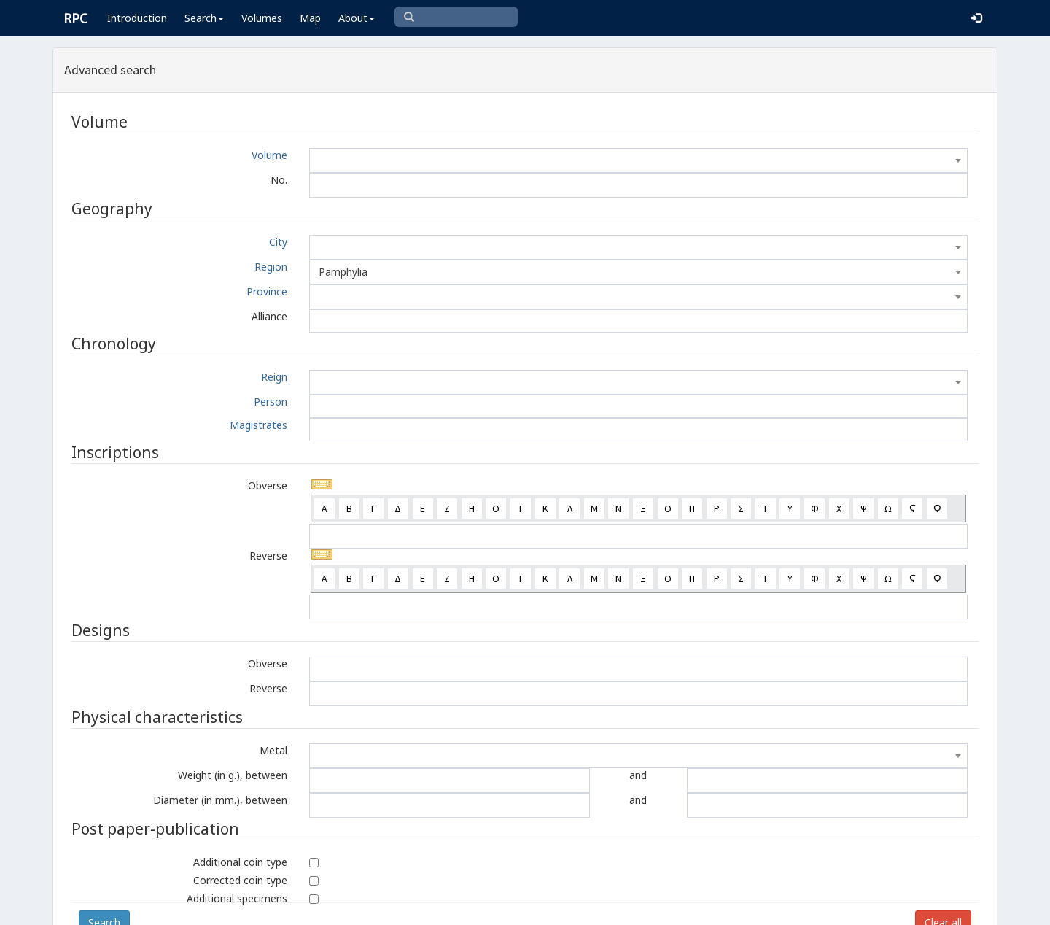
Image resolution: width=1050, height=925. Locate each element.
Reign (274, 377)
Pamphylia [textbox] (343, 272)
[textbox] (638, 160)
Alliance (269, 316)
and (638, 775)
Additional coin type (240, 862)
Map (310, 18)
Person (270, 402)
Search (204, 18)
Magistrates (258, 425)
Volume (269, 155)
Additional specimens (237, 898)
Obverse (267, 485)
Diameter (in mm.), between (220, 800)
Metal (273, 750)
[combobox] (638, 160)
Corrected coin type (240, 880)
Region (270, 267)
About (356, 18)
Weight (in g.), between (232, 775)
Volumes (261, 18)
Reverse (268, 555)
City (278, 242)
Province (266, 291)
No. (279, 180)
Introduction (137, 18)
